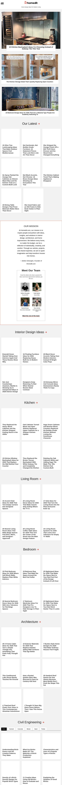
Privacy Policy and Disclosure (38, 776)
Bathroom (33, 752)
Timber (43, 660)
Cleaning (43, 756)
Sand (35, 660)
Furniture (44, 758)
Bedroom (33, 754)
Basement (33, 760)
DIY (41, 754)
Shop (52, 756)
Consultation (55, 758)
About (53, 752)
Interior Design (46, 760)
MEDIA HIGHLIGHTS (54, 769)
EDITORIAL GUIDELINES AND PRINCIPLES (55, 765)
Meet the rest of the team (31, 256)
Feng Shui (44, 762)
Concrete (20, 660)
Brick (4, 660)
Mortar (29, 660)
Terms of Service (51, 776)
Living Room (34, 758)
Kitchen (32, 756)
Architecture (45, 752)
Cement (11, 660)
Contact (53, 754)
